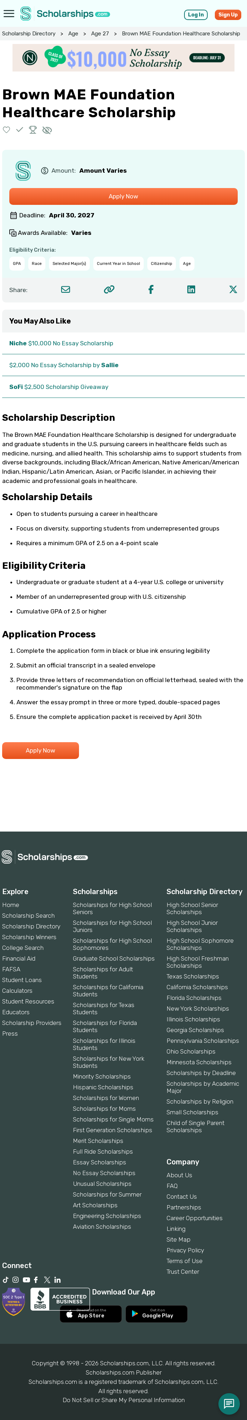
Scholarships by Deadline (201, 1072)
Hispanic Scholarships (103, 1087)
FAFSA (11, 969)
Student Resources (28, 1001)
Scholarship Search (28, 915)
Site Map (179, 1239)
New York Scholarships (198, 1008)
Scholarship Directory (28, 33)
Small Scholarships (192, 1112)
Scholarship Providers (31, 1022)
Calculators (17, 990)
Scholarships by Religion (200, 1101)
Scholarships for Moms (104, 1108)
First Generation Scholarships (112, 1130)
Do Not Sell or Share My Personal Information (124, 1400)
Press (10, 1033)
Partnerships (184, 1207)
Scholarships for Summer (107, 1194)
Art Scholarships (95, 1205)
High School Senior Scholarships (192, 908)
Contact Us (182, 1196)
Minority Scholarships (102, 1076)
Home (10, 904)
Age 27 (100, 33)
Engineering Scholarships (107, 1215)
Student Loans (22, 979)
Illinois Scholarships (193, 1019)
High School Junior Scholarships (192, 926)
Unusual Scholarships (102, 1183)
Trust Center (183, 1271)
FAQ (172, 1185)
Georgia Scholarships (195, 1030)
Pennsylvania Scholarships (203, 1040)
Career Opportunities (195, 1218)
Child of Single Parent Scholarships (195, 1126)
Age (73, 33)
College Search (23, 947)
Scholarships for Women (106, 1097)
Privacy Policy (185, 1250)
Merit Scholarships (98, 1140)
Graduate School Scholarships (114, 958)
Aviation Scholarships (102, 1226)
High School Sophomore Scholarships (200, 944)
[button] (6, 129)
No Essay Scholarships (104, 1173)
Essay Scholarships (99, 1162)
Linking (176, 1228)
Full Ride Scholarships (103, 1151)
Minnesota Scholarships (199, 1062)
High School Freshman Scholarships (198, 962)
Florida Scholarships (194, 997)
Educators (16, 1012)
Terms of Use (185, 1260)
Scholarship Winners (29, 937)
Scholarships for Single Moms (113, 1119)
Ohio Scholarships (191, 1051)
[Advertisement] (123, 807)
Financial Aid (18, 958)
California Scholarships (197, 987)
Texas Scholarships (193, 976)
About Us (179, 1175)
